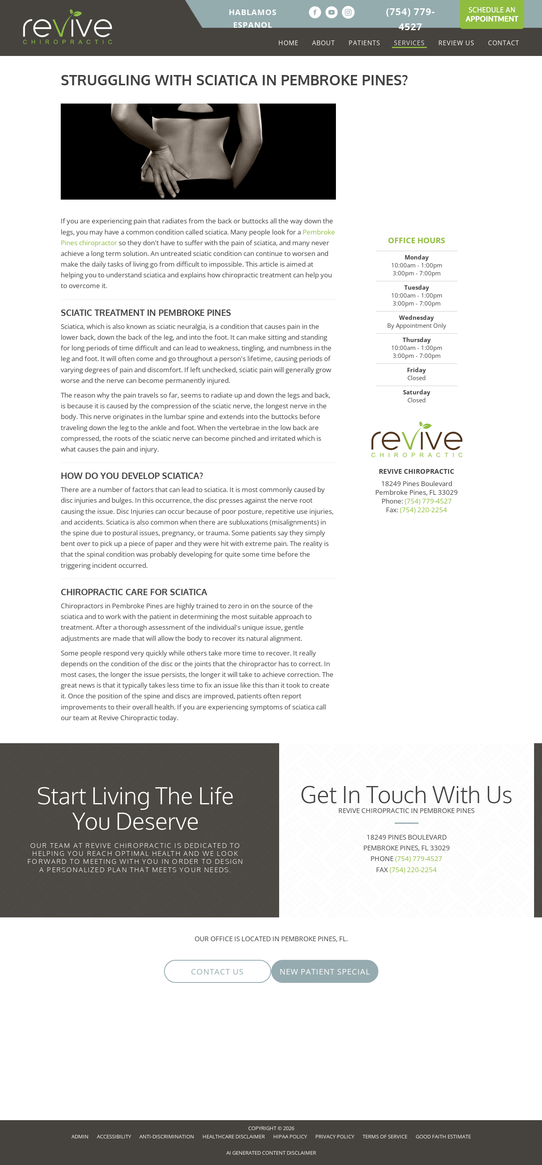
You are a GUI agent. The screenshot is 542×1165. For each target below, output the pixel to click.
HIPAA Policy (290, 1136)
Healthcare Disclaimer (234, 1136)
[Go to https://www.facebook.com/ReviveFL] (315, 13)
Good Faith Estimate (443, 1136)
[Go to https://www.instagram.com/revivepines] (348, 13)
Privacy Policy (334, 1136)
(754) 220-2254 (423, 509)
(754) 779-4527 (428, 501)
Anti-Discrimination (166, 1136)
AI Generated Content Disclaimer (271, 1152)
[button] (217, 971)
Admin (80, 1136)
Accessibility (114, 1136)
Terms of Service (385, 1136)
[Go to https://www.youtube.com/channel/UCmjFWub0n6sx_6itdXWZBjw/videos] (331, 13)
